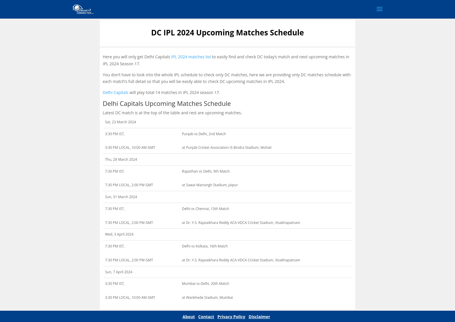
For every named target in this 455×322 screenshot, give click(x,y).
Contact (206, 316)
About (189, 316)
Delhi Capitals (116, 92)
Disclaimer (259, 316)
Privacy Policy (231, 316)
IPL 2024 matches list (191, 56)
